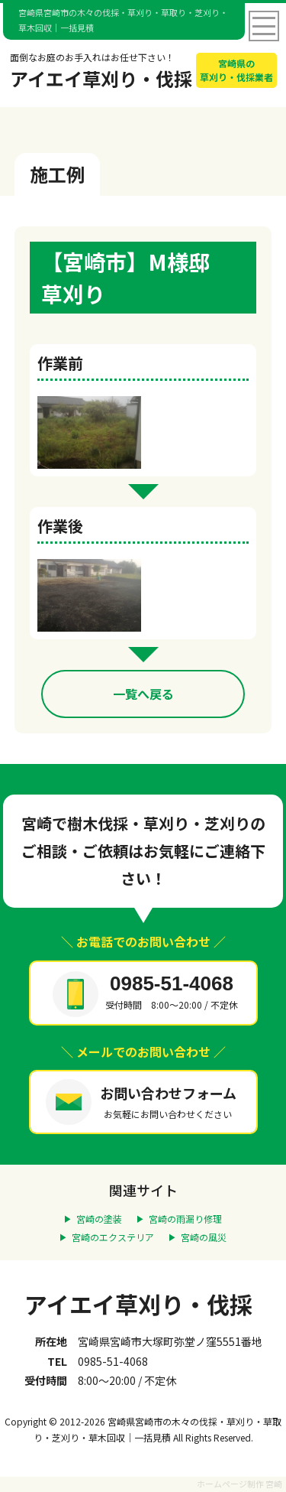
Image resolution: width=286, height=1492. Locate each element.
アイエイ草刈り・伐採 (138, 1304)
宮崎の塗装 (99, 1218)
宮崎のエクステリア (113, 1236)
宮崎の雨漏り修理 (185, 1218)
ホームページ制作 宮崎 (239, 1483)
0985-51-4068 (171, 983)
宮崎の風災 (204, 1236)
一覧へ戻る (143, 693)
